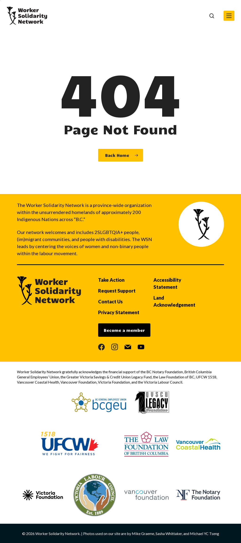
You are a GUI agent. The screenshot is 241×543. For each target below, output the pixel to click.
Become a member (124, 330)
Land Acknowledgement (174, 301)
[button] (229, 15)
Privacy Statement (118, 312)
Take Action (111, 280)
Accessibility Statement (167, 283)
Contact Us (110, 301)
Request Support (117, 290)
